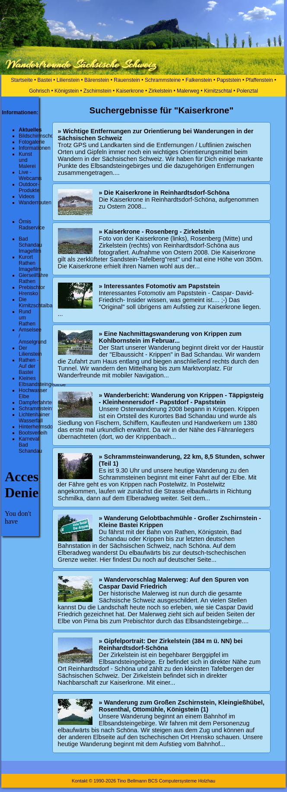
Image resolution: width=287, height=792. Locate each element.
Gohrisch (39, 91)
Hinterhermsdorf (37, 427)
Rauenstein (127, 80)
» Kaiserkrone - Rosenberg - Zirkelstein (157, 231)
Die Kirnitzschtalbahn (38, 302)
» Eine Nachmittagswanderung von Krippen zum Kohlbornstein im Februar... (170, 337)
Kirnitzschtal (218, 91)
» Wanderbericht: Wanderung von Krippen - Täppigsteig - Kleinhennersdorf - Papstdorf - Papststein (181, 399)
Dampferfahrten (36, 402)
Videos (26, 196)
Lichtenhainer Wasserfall (34, 418)
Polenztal (247, 91)
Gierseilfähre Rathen (33, 278)
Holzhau (206, 780)
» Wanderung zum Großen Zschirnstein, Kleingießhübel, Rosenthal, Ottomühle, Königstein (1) (182, 706)
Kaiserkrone (130, 91)
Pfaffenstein (259, 80)
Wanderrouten (35, 203)
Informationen (34, 148)
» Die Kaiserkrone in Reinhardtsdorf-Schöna (164, 192)
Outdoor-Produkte (29, 187)
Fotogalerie (32, 142)
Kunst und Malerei (27, 160)
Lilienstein (68, 80)
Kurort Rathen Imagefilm (30, 263)
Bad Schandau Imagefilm (30, 245)
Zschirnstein (97, 91)
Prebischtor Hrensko (32, 290)
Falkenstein (198, 80)
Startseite (22, 80)
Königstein (66, 91)
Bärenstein (96, 80)
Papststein (229, 80)
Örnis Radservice (32, 225)
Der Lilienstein (30, 351)
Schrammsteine (163, 80)
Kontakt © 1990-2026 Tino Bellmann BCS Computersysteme (134, 780)
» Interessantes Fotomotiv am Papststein (159, 286)
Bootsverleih (33, 433)
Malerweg (188, 91)
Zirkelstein (160, 91)
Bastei (45, 80)
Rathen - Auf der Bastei (28, 366)
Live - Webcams (30, 175)
